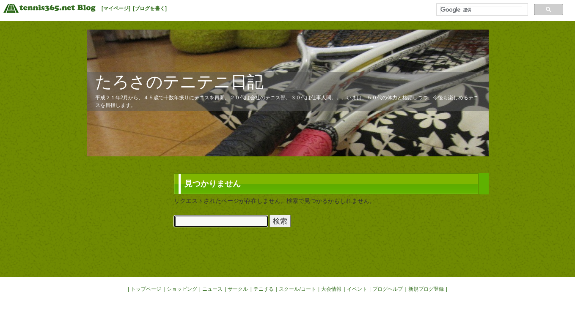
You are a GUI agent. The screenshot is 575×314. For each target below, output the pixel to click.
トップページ (146, 289)
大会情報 (331, 289)
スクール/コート (297, 289)
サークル (238, 289)
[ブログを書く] (150, 8)
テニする (263, 289)
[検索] (481, 10)
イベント (357, 289)
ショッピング (182, 289)
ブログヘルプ (387, 289)
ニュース (212, 289)
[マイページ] (116, 8)
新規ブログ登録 (426, 289)
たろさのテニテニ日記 (179, 82)
